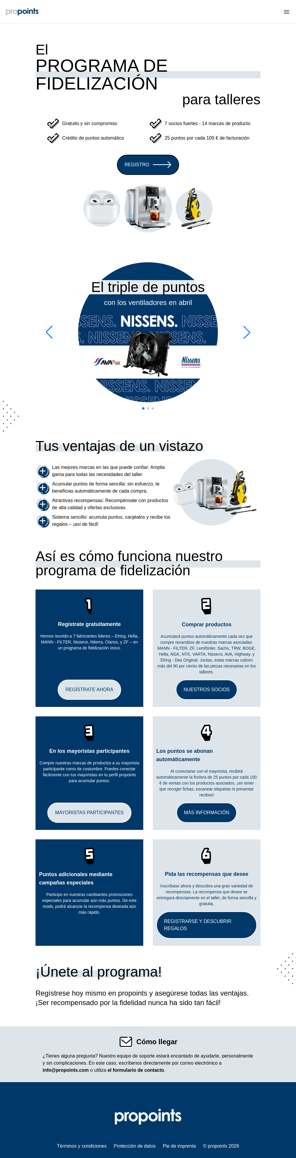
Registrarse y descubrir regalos (197, 925)
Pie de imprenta (179, 1146)
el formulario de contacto (135, 1070)
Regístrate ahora (89, 689)
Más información (206, 812)
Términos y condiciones (82, 1146)
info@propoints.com (66, 1070)
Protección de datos (134, 1146)
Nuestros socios (207, 689)
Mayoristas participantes (89, 812)
